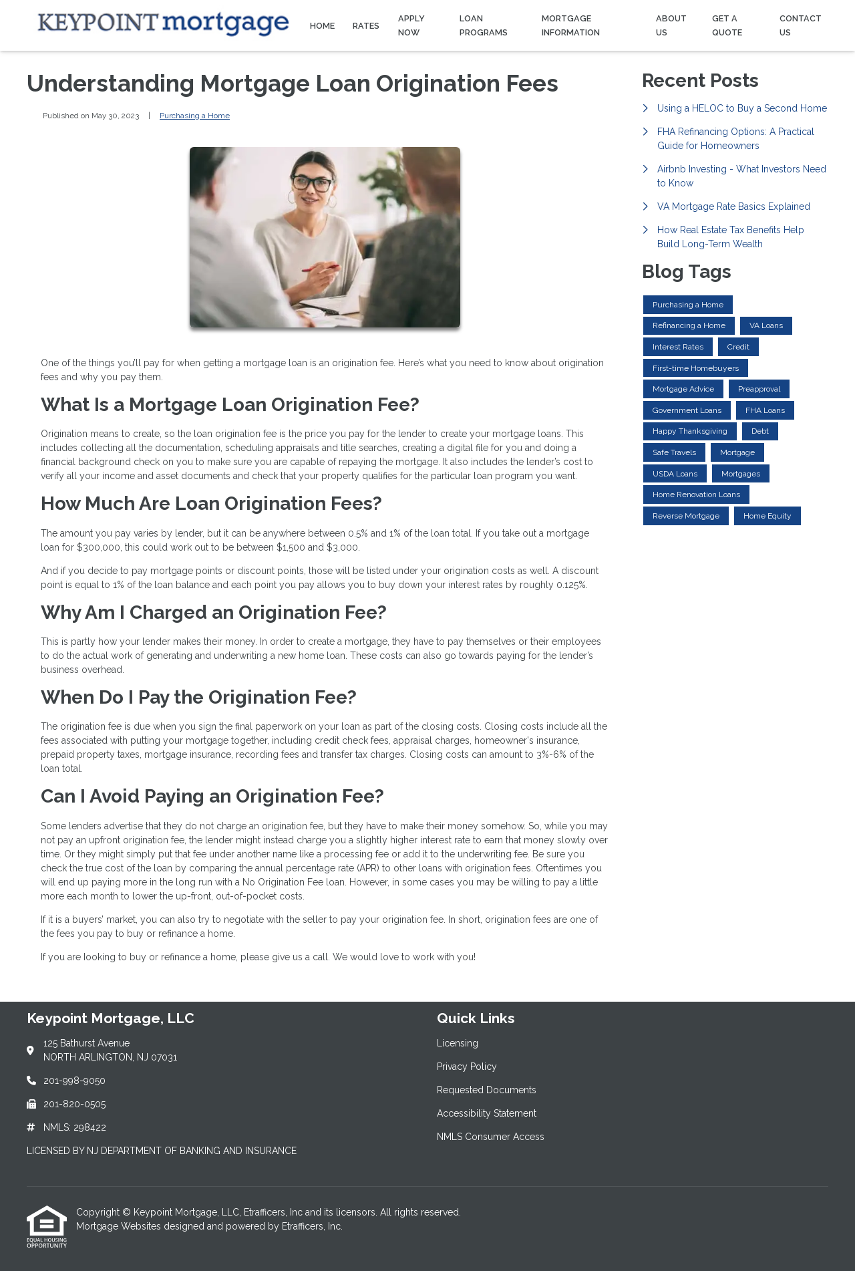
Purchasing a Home (195, 115)
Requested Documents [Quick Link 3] (486, 1090)
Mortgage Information (571, 25)
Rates (366, 26)
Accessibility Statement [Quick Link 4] (486, 1113)
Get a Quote (727, 25)
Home (322, 26)
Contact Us (801, 25)
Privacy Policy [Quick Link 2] (467, 1066)
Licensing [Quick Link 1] (457, 1043)
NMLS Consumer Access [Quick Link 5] (490, 1136)
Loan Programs (484, 25)
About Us (671, 25)
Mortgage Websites (120, 1226)
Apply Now (411, 25)
